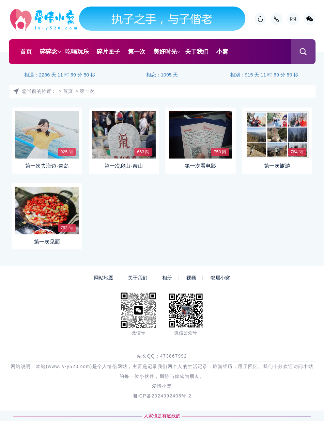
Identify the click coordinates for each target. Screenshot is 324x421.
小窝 (222, 51)
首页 (26, 51)
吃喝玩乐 (77, 51)
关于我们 (196, 51)
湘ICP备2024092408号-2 (162, 395)
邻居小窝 (220, 278)
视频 (191, 278)
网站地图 (104, 278)
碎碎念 (48, 51)
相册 (167, 278)
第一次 (137, 51)
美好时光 (165, 51)
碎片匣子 (108, 51)
